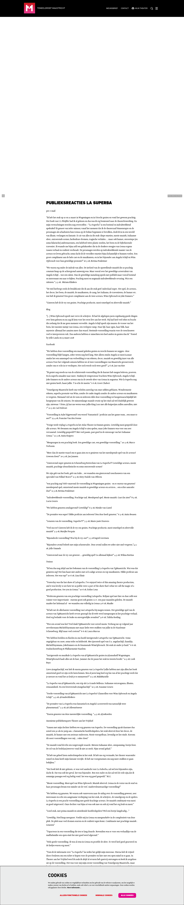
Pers (94, 865)
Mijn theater (140, 8)
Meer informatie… (74, 887)
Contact (125, 8)
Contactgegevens (64, 865)
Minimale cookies (103, 895)
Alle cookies (127, 895)
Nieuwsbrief (112, 8)
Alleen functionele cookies (73, 895)
